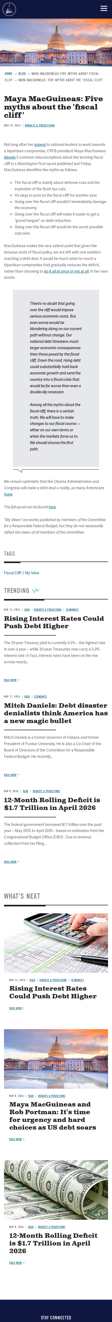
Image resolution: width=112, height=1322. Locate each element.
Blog (25, 791)
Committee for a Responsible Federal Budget (9, 9)
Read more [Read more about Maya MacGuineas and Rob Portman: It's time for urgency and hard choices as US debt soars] (15, 1139)
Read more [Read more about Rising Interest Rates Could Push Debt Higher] (15, 1008)
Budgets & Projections (46, 791)
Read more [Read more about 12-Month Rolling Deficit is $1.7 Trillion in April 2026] (10, 862)
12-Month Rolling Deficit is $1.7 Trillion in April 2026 (52, 804)
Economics (77, 980)
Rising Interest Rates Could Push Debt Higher (53, 993)
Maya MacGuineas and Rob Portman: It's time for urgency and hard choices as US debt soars (52, 1116)
